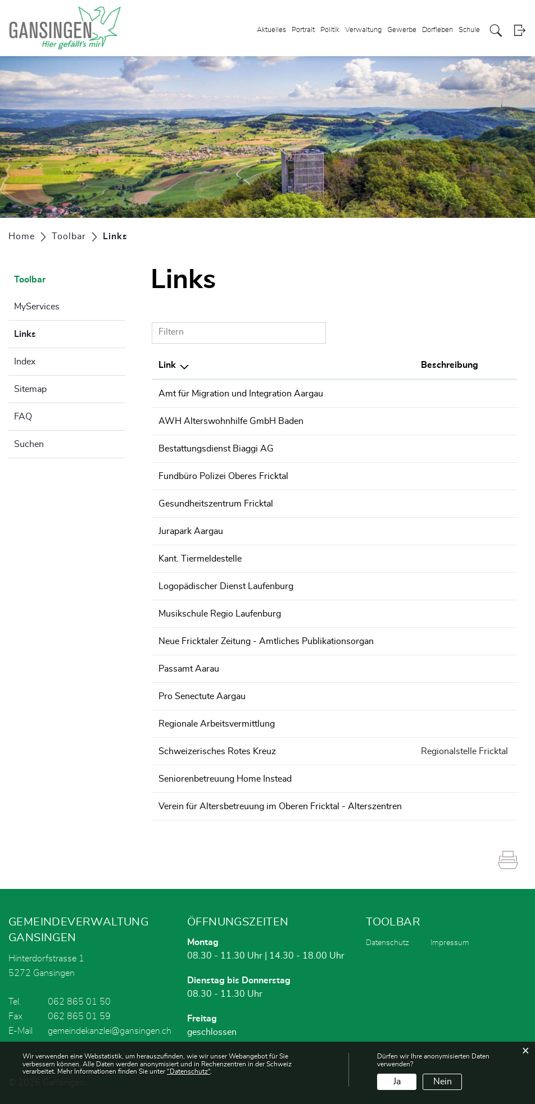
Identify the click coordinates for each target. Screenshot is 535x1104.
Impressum (449, 943)
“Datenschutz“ (188, 1071)
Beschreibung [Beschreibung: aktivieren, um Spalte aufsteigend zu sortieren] (449, 365)
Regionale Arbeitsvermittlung (216, 723)
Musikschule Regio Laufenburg (219, 613)
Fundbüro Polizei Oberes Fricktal (223, 476)
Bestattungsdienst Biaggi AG (216, 448)
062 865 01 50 (79, 1001)
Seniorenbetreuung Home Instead (225, 778)
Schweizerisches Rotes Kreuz (217, 751)
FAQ (23, 416)
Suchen (29, 444)
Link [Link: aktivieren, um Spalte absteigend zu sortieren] (167, 365)
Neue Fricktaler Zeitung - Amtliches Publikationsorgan (266, 641)
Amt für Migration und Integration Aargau (240, 393)
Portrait (303, 30)
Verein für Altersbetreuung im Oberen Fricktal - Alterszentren (280, 806)
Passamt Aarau (188, 668)
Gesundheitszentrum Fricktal (215, 503)
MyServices (37, 306)
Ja (397, 1081)
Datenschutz (387, 943)
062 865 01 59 (79, 1016)
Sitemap (30, 389)
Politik (329, 30)
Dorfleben (437, 30)
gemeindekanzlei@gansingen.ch (109, 1031)
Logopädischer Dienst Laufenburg (225, 586)
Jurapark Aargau (190, 531)
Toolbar (30, 279)
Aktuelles (271, 30)
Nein (442, 1081)
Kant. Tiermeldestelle (200, 558)
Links (53, 332)
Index (24, 361)
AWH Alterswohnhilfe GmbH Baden (230, 421)
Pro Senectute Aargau (202, 696)
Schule (469, 30)
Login (520, 30)
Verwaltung (363, 30)
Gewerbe (401, 30)
